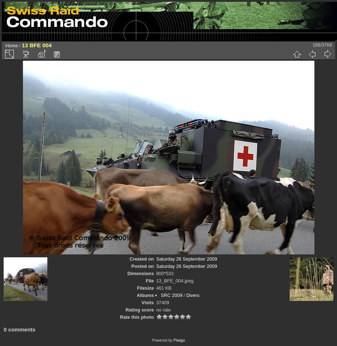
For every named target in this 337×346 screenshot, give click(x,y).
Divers (192, 295)
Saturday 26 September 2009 (186, 259)
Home (11, 45)
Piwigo (179, 340)
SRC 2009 (171, 295)
